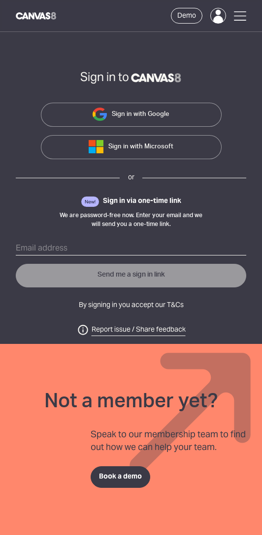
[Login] (218, 16)
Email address (41, 248)
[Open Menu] (240, 16)
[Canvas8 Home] (36, 16)
